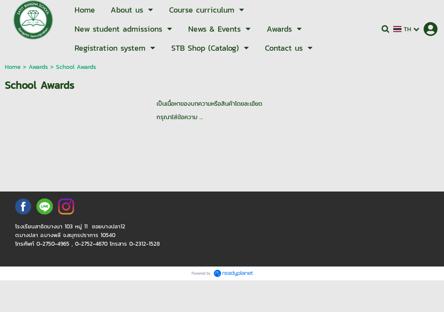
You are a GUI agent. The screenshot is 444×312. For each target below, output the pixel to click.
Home (13, 67)
